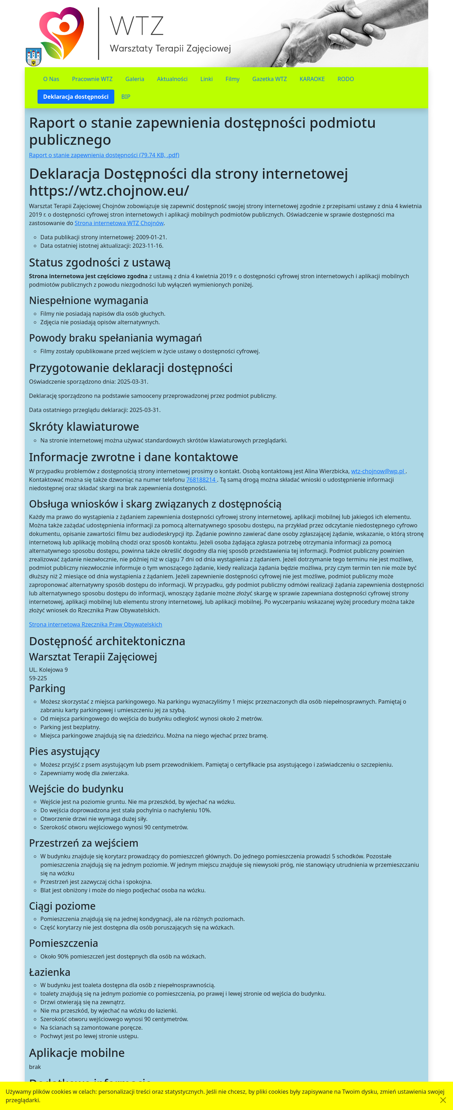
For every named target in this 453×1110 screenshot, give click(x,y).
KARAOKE (312, 79)
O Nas (51, 79)
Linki (206, 79)
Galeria (134, 79)
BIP (126, 97)
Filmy (232, 79)
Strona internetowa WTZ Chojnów (119, 223)
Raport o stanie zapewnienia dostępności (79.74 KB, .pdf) (104, 155)
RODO (346, 79)
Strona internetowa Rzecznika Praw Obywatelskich (95, 624)
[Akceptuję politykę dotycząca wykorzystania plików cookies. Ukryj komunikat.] (443, 1100)
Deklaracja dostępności (76, 97)
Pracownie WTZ (92, 79)
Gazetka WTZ (269, 79)
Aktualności (172, 79)
